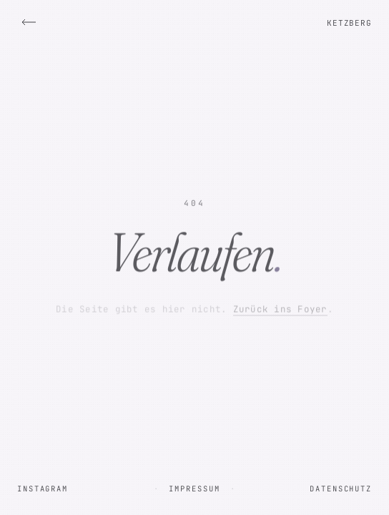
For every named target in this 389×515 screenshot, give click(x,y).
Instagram (42, 489)
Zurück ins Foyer (280, 309)
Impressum (194, 489)
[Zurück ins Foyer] (28, 22)
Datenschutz (341, 489)
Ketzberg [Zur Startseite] (349, 23)
